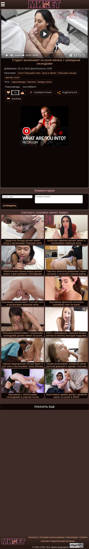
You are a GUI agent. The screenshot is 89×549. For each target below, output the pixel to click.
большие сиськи (67, 73)
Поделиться (69, 92)
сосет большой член (29, 73)
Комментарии (42, 92)
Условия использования (52, 537)
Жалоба (16, 99)
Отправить (10, 205)
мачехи (32, 81)
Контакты (33, 537)
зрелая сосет (12, 77)
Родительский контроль (63, 541)
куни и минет (49, 73)
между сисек (44, 81)
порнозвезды (18, 81)
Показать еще (44, 406)
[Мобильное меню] (2, 4)
